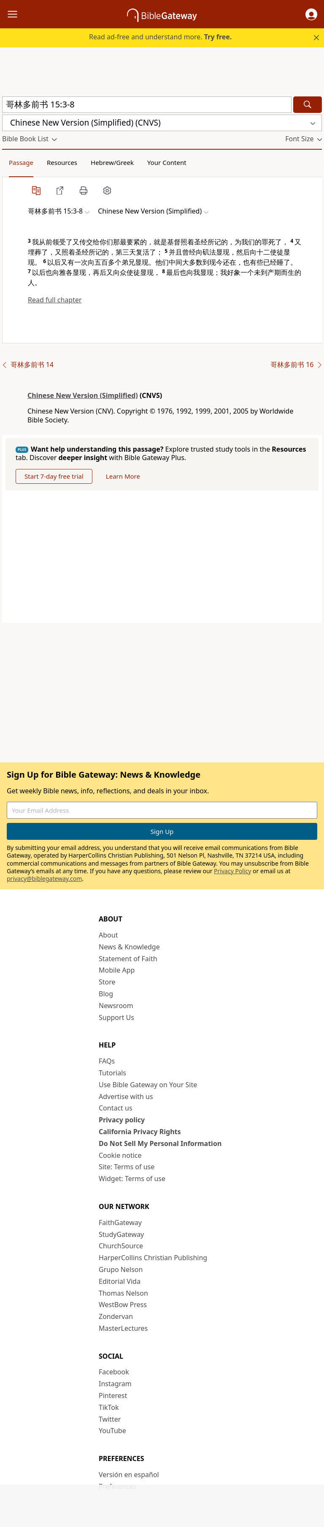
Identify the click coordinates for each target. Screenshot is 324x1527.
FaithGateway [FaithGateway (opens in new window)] (120, 1222)
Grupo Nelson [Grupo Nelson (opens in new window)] (121, 1269)
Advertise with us (126, 1096)
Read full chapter (55, 299)
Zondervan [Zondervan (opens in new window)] (116, 1316)
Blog (106, 993)
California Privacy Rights (140, 1131)
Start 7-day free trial (54, 476)
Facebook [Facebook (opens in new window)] (114, 1371)
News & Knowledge (129, 946)
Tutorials (112, 1072)
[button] (311, 14)
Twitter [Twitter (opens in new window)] (110, 1419)
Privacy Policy (232, 871)
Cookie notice (120, 1155)
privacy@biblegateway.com (44, 879)
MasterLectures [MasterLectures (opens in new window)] (123, 1328)
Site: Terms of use (126, 1166)
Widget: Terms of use (132, 1178)
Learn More (123, 476)
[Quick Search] (147, 104)
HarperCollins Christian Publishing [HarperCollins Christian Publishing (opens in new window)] (153, 1257)
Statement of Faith (128, 958)
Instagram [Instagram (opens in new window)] (115, 1383)
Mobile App (117, 970)
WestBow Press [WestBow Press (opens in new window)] (123, 1304)
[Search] (307, 104)
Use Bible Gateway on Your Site (148, 1084)
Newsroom (116, 1005)
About (108, 935)
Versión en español (129, 1474)
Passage (21, 162)
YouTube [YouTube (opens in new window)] (112, 1430)
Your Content (166, 162)
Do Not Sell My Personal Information (160, 1143)
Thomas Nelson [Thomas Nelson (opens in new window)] (123, 1293)
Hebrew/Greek (112, 162)
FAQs (107, 1061)
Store (107, 982)
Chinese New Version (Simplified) (82, 395)
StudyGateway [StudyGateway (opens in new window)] (121, 1234)
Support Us (116, 1017)
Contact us (115, 1108)
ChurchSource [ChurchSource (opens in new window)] (121, 1245)
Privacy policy (122, 1119)
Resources (62, 162)
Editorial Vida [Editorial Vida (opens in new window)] (119, 1281)
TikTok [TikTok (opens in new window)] (109, 1407)
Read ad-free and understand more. (160, 36)
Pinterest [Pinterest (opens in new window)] (113, 1395)
